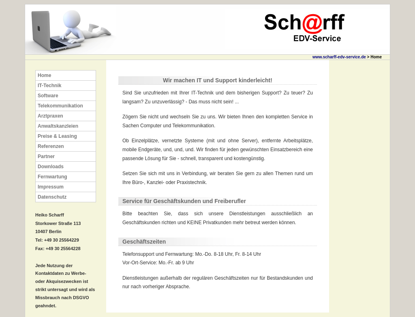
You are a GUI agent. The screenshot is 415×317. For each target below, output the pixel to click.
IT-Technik (49, 85)
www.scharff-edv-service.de (339, 57)
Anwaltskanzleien (58, 126)
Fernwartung (52, 177)
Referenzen (51, 146)
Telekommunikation (60, 106)
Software (48, 96)
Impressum (51, 187)
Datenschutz (52, 197)
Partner (46, 156)
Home (44, 75)
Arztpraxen (50, 116)
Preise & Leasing (57, 136)
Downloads (51, 166)
